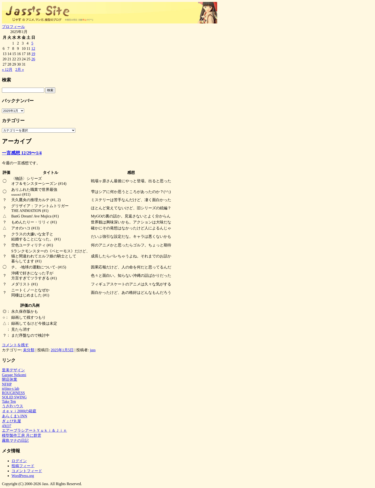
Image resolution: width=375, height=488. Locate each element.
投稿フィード (22, 466)
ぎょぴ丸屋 (11, 421)
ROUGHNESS (13, 393)
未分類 (28, 350)
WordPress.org (22, 476)
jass (93, 350)
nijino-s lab (10, 388)
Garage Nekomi (14, 375)
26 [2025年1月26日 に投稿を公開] (33, 59)
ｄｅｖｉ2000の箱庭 (19, 411)
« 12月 (7, 70)
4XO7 (6, 426)
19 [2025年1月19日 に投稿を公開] (33, 54)
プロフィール (13, 27)
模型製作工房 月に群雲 (21, 435)
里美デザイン (13, 370)
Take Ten (9, 401)
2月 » (19, 70)
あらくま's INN (14, 416)
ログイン (19, 461)
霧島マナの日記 (15, 440)
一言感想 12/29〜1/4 (22, 152)
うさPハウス (12, 406)
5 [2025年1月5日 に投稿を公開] (32, 43)
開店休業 (9, 379)
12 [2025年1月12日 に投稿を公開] (33, 48)
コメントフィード (26, 471)
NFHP (7, 384)
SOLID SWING (14, 397)
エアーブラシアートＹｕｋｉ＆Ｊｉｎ (34, 430)
